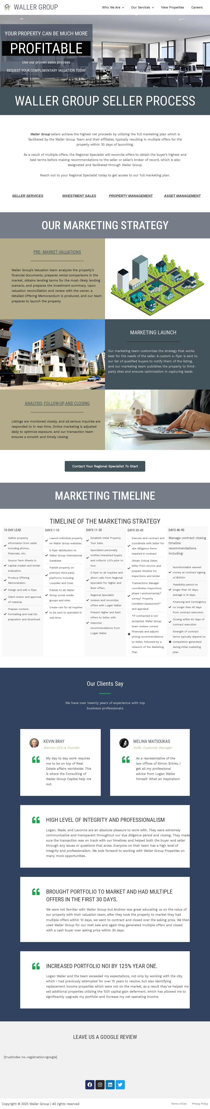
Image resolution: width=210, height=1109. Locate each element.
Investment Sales (79, 196)
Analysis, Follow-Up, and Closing (57, 402)
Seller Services (27, 196)
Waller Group (36, 7)
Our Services (145, 7)
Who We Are (117, 7)
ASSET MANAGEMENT (182, 196)
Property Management (131, 196)
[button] (126, 7)
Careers (197, 7)
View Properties (174, 7)
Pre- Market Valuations (57, 251)
